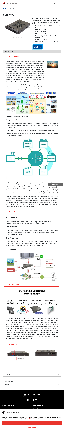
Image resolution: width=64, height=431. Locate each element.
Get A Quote (54, 192)
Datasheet (53, 187)
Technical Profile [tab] (32, 51)
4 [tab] (21, 37)
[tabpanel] (17, 26)
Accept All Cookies (32, 423)
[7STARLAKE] (9, 3)
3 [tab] (19, 37)
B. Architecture (13, 212)
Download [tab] (32, 384)
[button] (17, 26)
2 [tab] (16, 37)
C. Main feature (13, 285)
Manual (52, 190)
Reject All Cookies (32, 427)
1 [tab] (14, 37)
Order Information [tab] (32, 381)
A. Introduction (13, 57)
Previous (6, 26)
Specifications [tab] (32, 374)
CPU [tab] (32, 378)
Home (5, 8)
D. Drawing (11, 344)
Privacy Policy (33, 419)
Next (29, 26)
